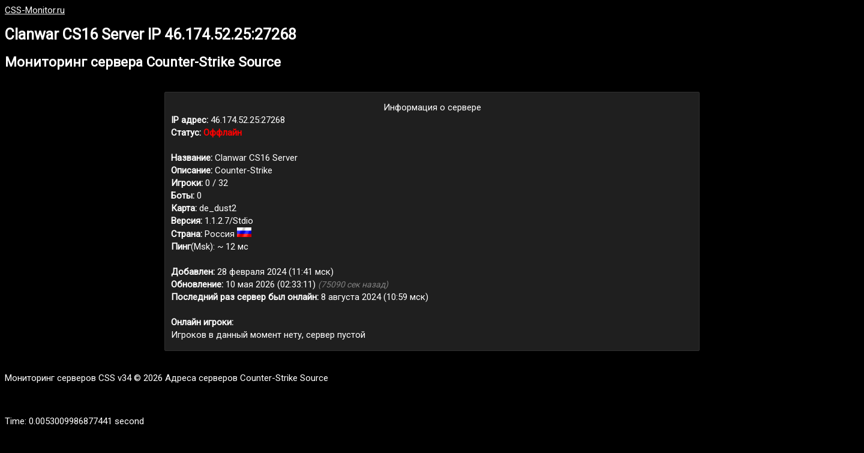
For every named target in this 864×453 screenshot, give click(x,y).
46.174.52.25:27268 (248, 120)
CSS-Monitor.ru (35, 10)
